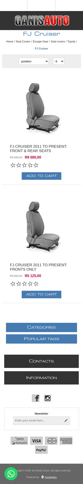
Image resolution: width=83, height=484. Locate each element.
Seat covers (58, 41)
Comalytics (48, 477)
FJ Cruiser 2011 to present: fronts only (38, 267)
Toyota (71, 41)
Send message (10, 473)
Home (9, 41)
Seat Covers (23, 41)
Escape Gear (40, 41)
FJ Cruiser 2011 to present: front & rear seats (38, 148)
